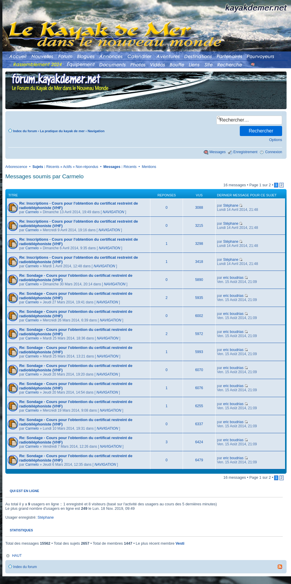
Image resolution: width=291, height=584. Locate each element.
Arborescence (16, 167)
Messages (218, 152)
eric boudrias (233, 278)
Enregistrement (245, 152)
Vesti (180, 543)
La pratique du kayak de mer (62, 131)
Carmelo (32, 212)
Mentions (149, 167)
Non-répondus (87, 167)
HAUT (17, 556)
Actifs (67, 167)
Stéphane (230, 205)
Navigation (96, 131)
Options (275, 139)
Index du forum (25, 131)
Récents (52, 167)
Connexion (273, 152)
